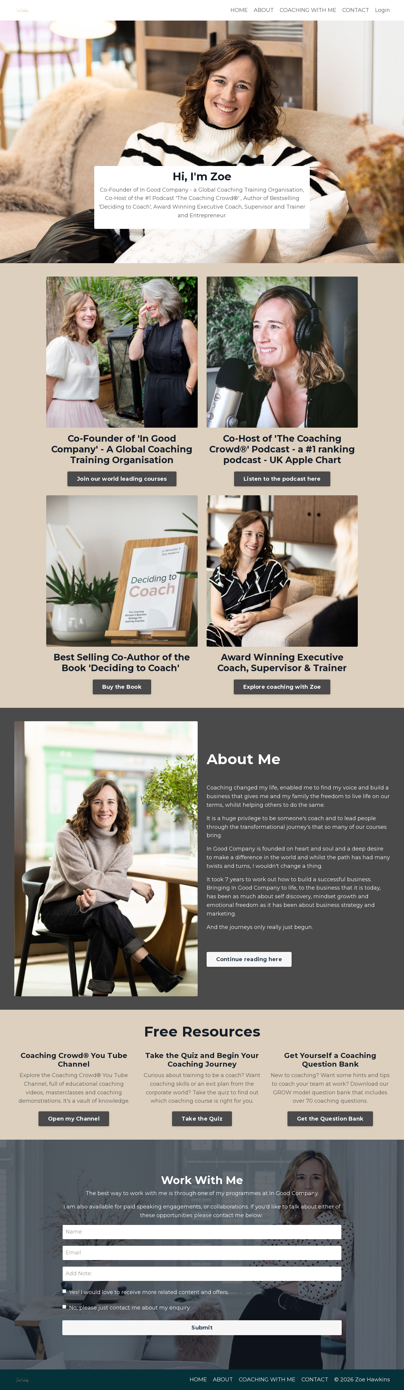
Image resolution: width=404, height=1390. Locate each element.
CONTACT (355, 10)
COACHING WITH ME (308, 10)
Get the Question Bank (330, 1119)
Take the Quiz (202, 1119)
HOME (239, 10)
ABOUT (264, 10)
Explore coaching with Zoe (282, 687)
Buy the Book (122, 687)
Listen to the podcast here (282, 479)
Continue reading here (249, 959)
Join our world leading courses (122, 479)
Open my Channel (74, 1119)
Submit (202, 1327)
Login (382, 10)
